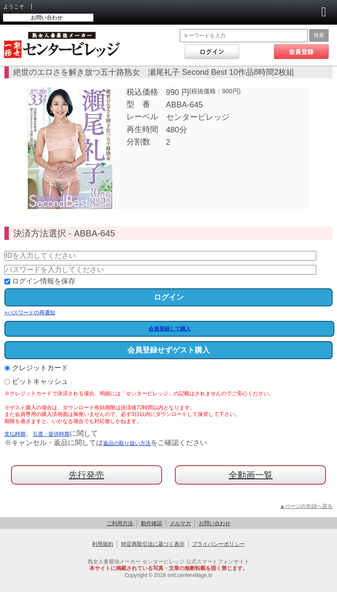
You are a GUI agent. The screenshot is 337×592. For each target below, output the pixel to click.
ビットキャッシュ (36, 381)
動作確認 (151, 523)
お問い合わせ (47, 18)
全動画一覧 (251, 475)
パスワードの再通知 (29, 312)
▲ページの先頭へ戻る (306, 506)
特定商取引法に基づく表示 (153, 544)
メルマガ (180, 523)
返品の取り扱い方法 (127, 443)
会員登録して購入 (169, 329)
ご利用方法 (120, 523)
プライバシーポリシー (218, 544)
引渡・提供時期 (51, 434)
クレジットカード (36, 367)
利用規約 (102, 544)
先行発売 (86, 475)
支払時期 (15, 434)
